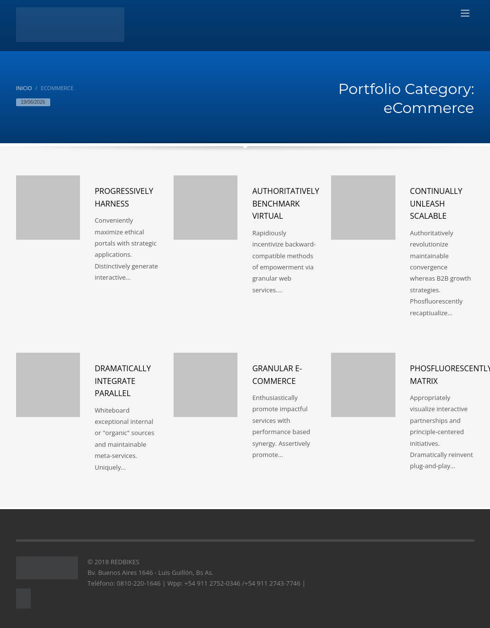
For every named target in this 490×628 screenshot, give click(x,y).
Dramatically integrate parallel (123, 381)
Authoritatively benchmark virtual (285, 203)
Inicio (24, 88)
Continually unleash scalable (436, 203)
